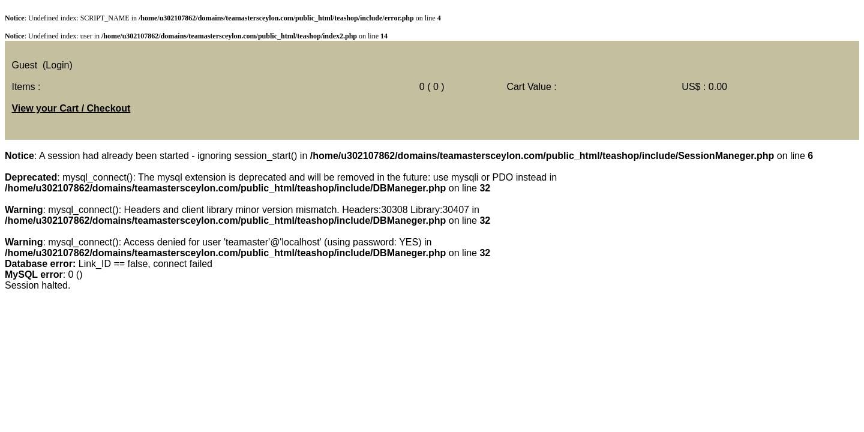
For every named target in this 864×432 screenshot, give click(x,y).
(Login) (58, 65)
